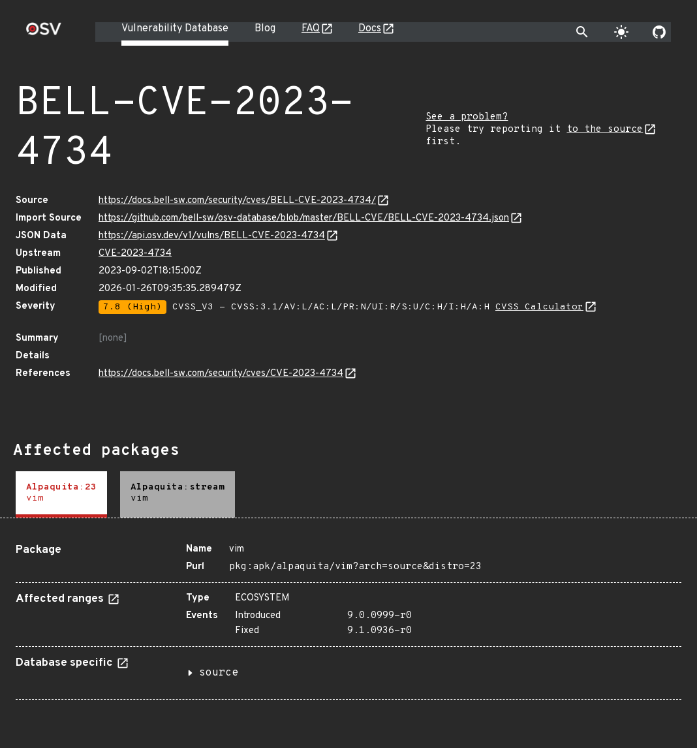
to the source (604, 129)
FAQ (311, 28)
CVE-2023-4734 (135, 253)
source (218, 672)
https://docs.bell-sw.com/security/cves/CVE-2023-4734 (221, 373)
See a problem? (467, 117)
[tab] (61, 494)
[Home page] (43, 33)
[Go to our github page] (659, 32)
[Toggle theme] (621, 32)
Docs (369, 28)
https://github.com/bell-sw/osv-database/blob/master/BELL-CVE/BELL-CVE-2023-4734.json (304, 218)
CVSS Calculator (539, 307)
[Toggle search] (582, 32)
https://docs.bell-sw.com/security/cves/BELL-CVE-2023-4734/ (237, 201)
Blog (265, 28)
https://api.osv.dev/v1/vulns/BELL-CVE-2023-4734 (212, 236)
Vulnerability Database (174, 28)
